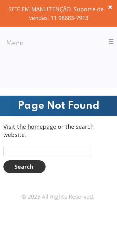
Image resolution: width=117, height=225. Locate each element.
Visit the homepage (29, 126)
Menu (14, 44)
